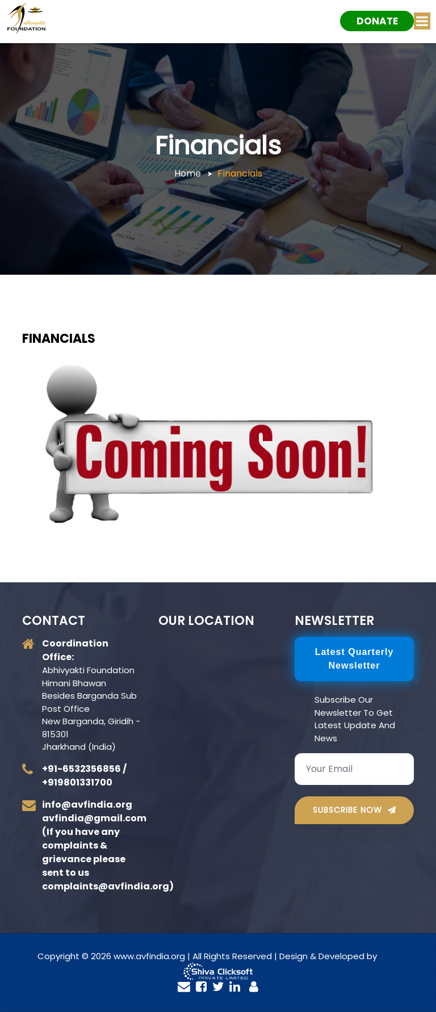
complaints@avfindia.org (105, 886)
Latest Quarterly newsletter (354, 658)
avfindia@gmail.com (94, 818)
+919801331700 (77, 782)
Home (187, 173)
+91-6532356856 (81, 768)
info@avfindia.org (87, 804)
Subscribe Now (354, 810)
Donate (377, 21)
